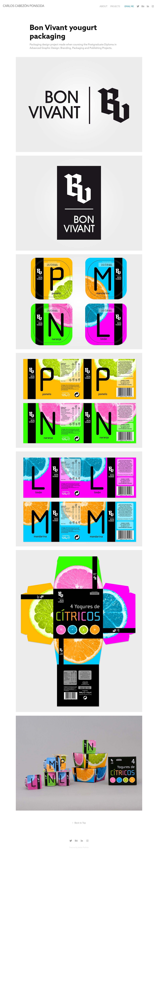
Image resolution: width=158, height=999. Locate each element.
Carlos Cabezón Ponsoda (23, 6)
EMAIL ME (129, 6)
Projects (115, 6)
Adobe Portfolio (83, 847)
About (103, 6)
